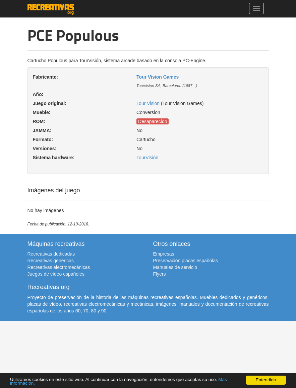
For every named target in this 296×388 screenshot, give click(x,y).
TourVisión (147, 157)
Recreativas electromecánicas (58, 267)
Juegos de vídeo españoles (55, 274)
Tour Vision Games (157, 77)
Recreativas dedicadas (51, 254)
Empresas (163, 254)
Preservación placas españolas (185, 260)
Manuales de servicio (175, 267)
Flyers (159, 274)
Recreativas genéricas (50, 260)
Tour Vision (148, 103)
